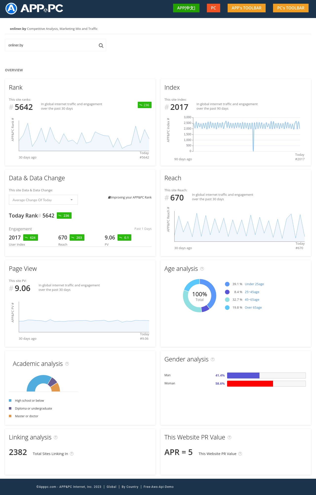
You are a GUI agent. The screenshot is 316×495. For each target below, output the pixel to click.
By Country (130, 487)
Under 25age (254, 284)
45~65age (252, 299)
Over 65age (253, 307)
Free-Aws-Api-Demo (159, 487)
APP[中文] (186, 8)
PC (213, 8)
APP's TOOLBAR (246, 8)
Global (112, 487)
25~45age (252, 292)
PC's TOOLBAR (290, 8)
